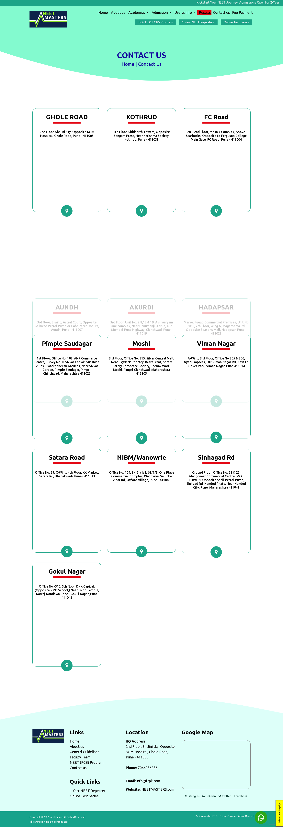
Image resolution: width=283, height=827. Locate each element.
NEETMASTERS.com (157, 789)
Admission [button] (160, 12)
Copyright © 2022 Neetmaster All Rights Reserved (57, 817)
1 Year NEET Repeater (87, 791)
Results (205, 12)
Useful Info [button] (184, 12)
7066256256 (147, 768)
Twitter (225, 796)
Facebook (240, 796)
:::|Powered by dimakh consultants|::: (49, 822)
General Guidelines (84, 752)
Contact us (221, 12)
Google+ (192, 796)
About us (118, 12)
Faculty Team (80, 757)
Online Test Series (84, 796)
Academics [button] (137, 12)
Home (103, 12)
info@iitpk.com (148, 781)
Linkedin (209, 796)
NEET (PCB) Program (87, 762)
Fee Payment (242, 12)
